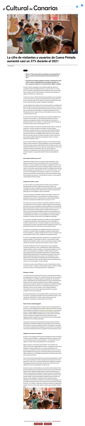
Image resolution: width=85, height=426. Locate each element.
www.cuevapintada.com (48, 310)
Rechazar (38, 423)
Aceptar (48, 423)
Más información (56, 421)
